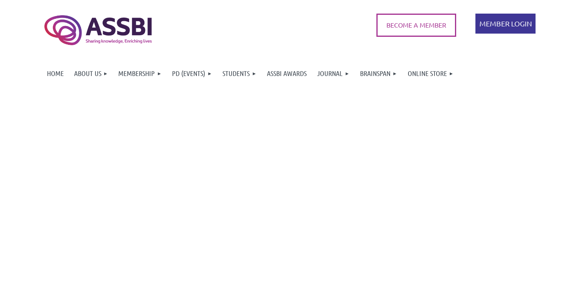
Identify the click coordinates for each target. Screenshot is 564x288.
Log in (505, 24)
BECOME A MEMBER (416, 25)
